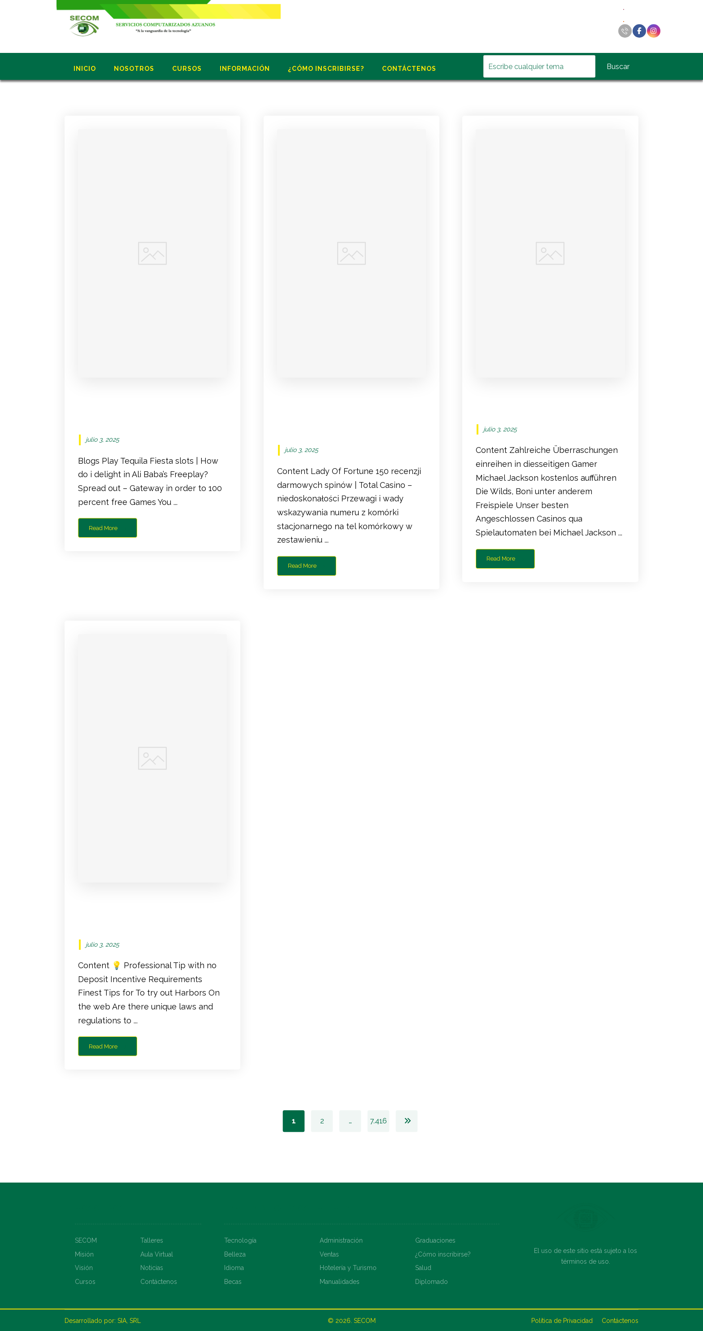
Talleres (151, 1240)
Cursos (85, 1281)
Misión (84, 1254)
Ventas (329, 1254)
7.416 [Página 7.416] (378, 1121)
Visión (84, 1267)
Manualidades (340, 1281)
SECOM (86, 1240)
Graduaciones (435, 1240)
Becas (233, 1281)
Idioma (234, 1267)
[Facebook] (639, 31)
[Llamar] (625, 31)
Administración (341, 1240)
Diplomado (431, 1281)
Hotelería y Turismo (348, 1267)
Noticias (151, 1267)
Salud (423, 1267)
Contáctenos (158, 1281)
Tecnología (240, 1240)
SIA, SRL (129, 1320)
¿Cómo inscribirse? (443, 1254)
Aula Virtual (156, 1254)
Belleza (235, 1254)
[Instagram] (653, 31)
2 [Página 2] (322, 1121)
